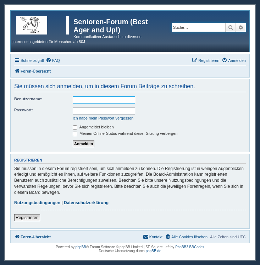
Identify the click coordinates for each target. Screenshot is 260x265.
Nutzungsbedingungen (37, 202)
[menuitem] (53, 60)
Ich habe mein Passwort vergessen (103, 118)
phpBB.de (153, 251)
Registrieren (27, 217)
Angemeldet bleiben (93, 127)
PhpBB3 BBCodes (189, 247)
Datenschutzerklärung (86, 202)
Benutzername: (28, 99)
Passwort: (23, 110)
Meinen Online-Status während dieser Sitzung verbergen (125, 133)
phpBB (81, 247)
